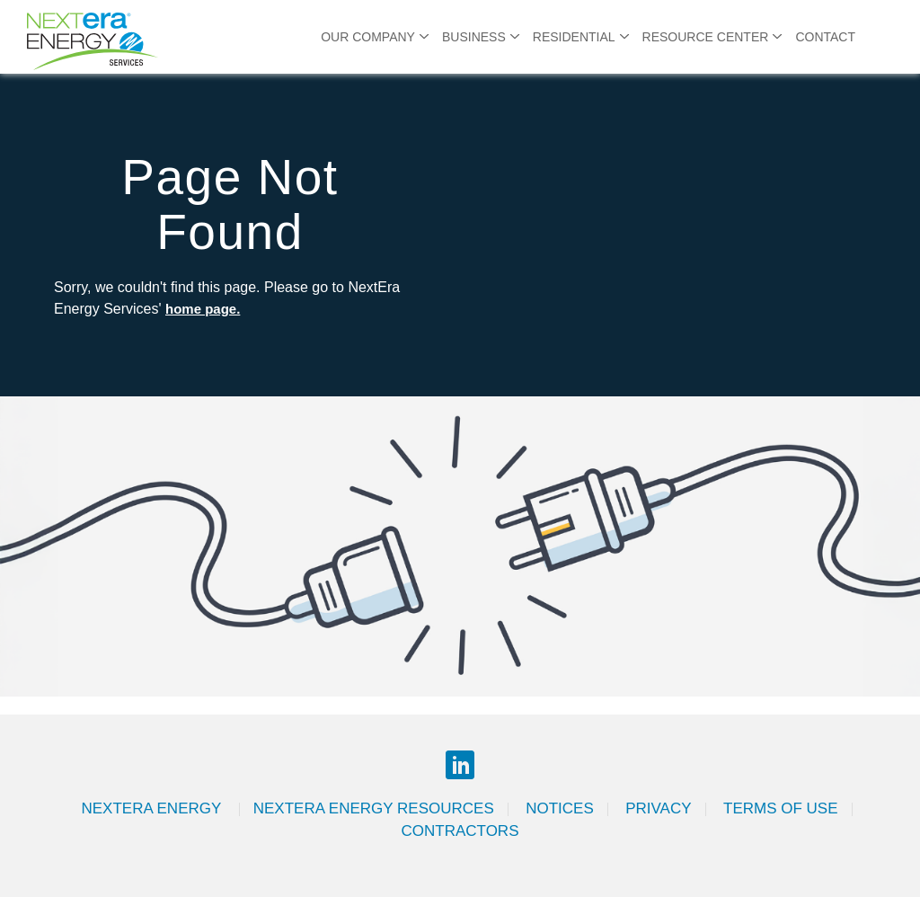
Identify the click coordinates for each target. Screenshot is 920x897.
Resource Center (705, 37)
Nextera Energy (153, 808)
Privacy (658, 808)
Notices (560, 808)
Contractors (460, 830)
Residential (574, 37)
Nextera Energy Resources (373, 808)
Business (474, 37)
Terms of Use (780, 808)
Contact (825, 37)
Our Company (368, 37)
